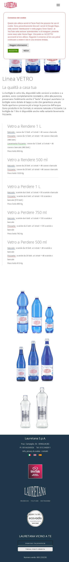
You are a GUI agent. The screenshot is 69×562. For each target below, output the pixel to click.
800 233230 (42, 557)
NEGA (26, 51)
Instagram (45, 501)
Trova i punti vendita (35, 549)
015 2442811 (45, 448)
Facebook (24, 501)
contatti (44, 451)
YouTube (34, 501)
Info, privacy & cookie (31, 451)
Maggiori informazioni (18, 45)
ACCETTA (13, 51)
